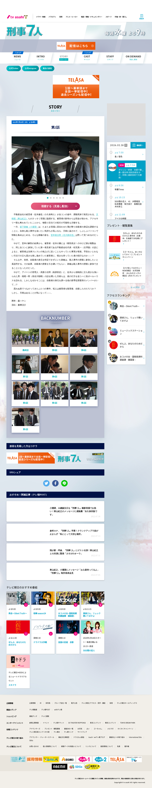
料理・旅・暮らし (121, 16)
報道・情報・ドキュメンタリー (91, 16)
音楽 (60, 16)
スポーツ (108, 16)
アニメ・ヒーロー (72, 16)
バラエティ (52, 16)
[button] (47, 198)
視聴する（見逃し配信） (55, 206)
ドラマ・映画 (40, 16)
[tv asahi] (18, 17)
